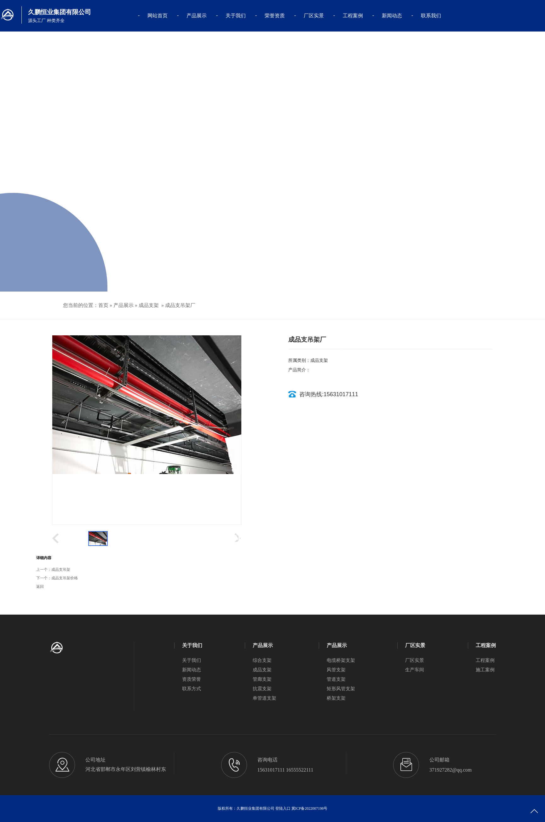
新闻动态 (392, 15)
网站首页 (157, 15)
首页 (103, 305)
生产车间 (414, 669)
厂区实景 (314, 15)
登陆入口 (282, 808)
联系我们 (431, 15)
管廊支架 (262, 679)
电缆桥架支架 (341, 660)
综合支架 (262, 660)
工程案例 (353, 15)
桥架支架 (336, 698)
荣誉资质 (275, 15)
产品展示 (196, 15)
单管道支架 (264, 698)
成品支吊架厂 (180, 305)
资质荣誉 (191, 679)
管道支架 (336, 679)
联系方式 (191, 688)
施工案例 (485, 669)
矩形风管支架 (341, 688)
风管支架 (336, 669)
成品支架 (149, 305)
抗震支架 (262, 688)
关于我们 (236, 15)
